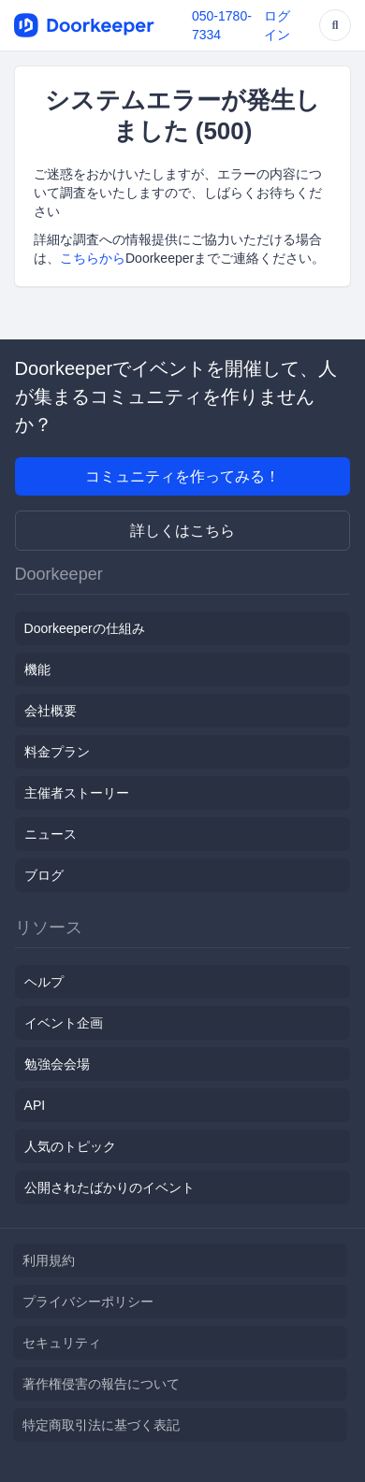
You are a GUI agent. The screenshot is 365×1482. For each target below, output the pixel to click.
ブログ (44, 875)
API (35, 1105)
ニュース (50, 834)
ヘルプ (44, 981)
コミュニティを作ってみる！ (182, 476)
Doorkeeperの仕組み (84, 628)
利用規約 (48, 1260)
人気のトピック (70, 1146)
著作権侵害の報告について (101, 1383)
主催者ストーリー (76, 792)
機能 (37, 669)
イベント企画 (63, 1022)
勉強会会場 (57, 1064)
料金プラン (57, 751)
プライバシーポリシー (87, 1301)
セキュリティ (61, 1342)
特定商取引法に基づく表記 (101, 1424)
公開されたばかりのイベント (109, 1187)
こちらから (92, 258)
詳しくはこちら (182, 531)
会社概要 (50, 710)
